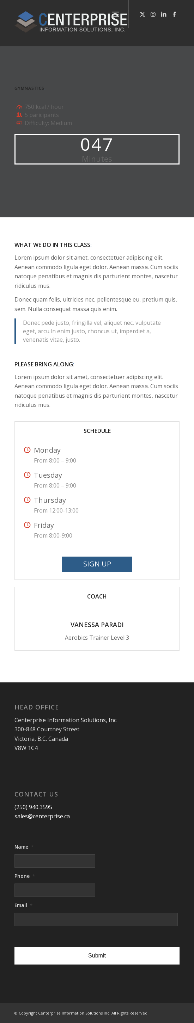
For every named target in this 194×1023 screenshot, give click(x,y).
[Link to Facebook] (174, 14)
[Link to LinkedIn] (163, 14)
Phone (24, 876)
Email (23, 905)
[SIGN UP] (97, 564)
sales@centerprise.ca (42, 816)
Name (24, 847)
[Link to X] (142, 14)
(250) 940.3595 (33, 807)
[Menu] (115, 14)
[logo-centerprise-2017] (80, 23)
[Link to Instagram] (153, 14)
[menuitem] (115, 14)
